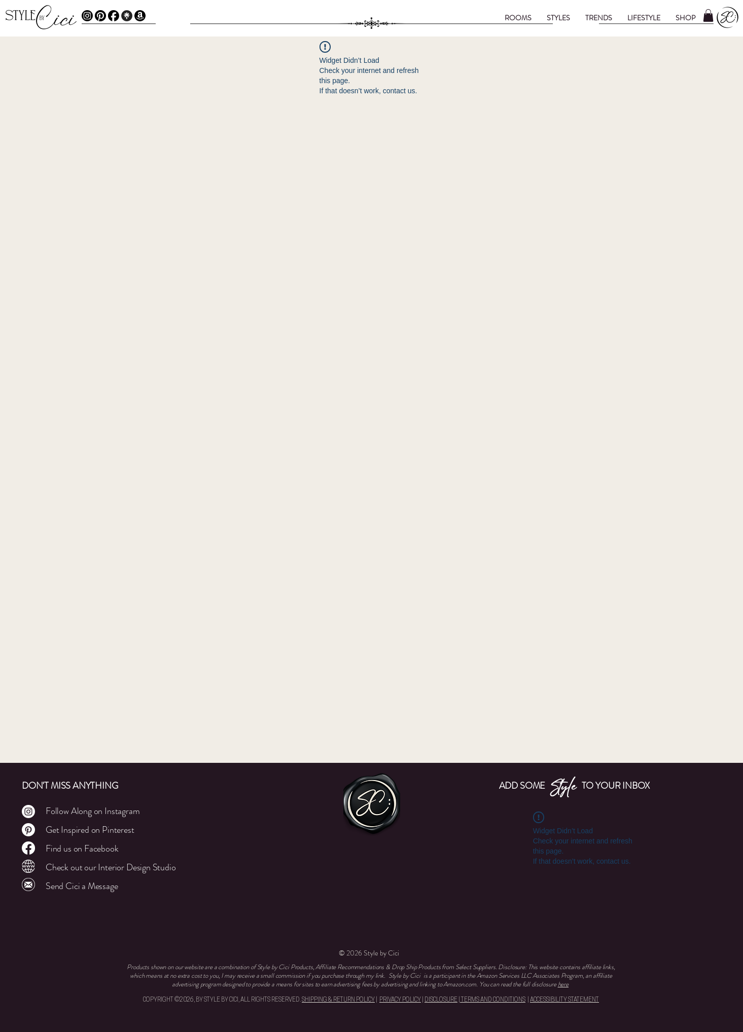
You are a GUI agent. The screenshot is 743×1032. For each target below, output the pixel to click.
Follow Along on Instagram (93, 811)
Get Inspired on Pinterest (90, 829)
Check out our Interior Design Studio (111, 867)
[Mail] (28, 884)
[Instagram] (87, 15)
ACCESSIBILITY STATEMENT (564, 1000)
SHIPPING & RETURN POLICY (338, 1000)
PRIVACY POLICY (400, 1000)
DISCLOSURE (440, 1000)
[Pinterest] (100, 15)
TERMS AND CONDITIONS (492, 1000)
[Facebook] (113, 15)
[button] (518, 17)
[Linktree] (126, 15)
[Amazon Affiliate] (140, 15)
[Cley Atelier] (28, 866)
